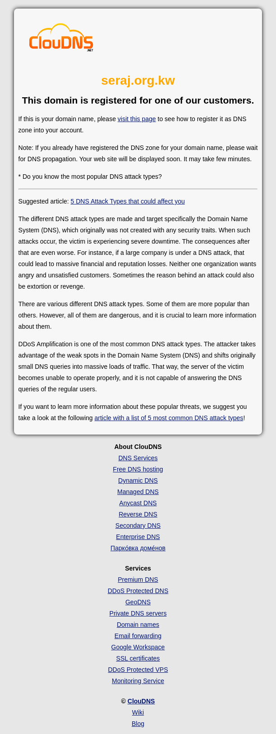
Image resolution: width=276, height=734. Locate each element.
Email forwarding (138, 635)
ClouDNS (141, 701)
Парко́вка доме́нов (138, 548)
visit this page (137, 118)
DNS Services (137, 458)
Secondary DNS (138, 525)
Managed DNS (138, 491)
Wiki (138, 712)
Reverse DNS (138, 514)
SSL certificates (138, 658)
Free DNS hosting (138, 469)
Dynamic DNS (138, 480)
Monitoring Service (138, 680)
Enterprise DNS (138, 536)
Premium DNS (138, 579)
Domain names (138, 624)
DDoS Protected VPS (138, 669)
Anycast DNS (137, 503)
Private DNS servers (138, 613)
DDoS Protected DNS (138, 590)
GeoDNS (138, 602)
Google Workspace (138, 647)
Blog (138, 723)
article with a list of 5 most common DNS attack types (168, 417)
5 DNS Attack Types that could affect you (128, 201)
